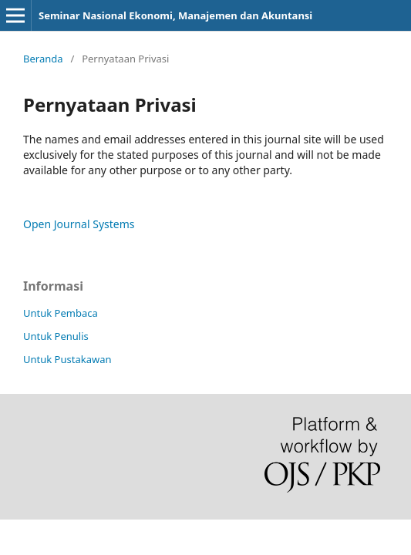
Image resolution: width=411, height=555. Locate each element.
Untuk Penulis (56, 336)
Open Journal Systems (79, 224)
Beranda (43, 59)
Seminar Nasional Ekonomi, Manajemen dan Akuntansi (175, 15)
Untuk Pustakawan (67, 359)
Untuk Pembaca (60, 313)
